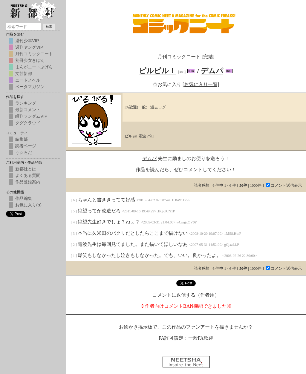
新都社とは (25, 168)
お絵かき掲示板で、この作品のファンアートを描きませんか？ (186, 326)
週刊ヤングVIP (29, 47)
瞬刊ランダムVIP (31, 116)
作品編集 (23, 198)
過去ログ (158, 107)
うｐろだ (23, 152)
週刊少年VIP (27, 40)
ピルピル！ (157, 71)
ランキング (25, 103)
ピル (128, 136)
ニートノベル (27, 80)
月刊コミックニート (34, 53)
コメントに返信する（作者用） (185, 295)
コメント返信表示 (284, 185)
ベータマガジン (30, 86)
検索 (49, 26)
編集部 (21, 139)
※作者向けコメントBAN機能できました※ (186, 306)
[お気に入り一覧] (201, 84)
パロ (151, 136)
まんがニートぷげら (34, 67)
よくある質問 (27, 175)
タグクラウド (27, 122)
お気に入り (168, 84)
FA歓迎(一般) (136, 107)
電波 (142, 136)
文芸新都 (23, 73)
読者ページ (25, 145)
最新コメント (27, 109)
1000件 (255, 185)
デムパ (212, 71)
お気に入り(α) (28, 205)
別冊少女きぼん (30, 60)
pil (135, 136)
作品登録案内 (27, 182)
